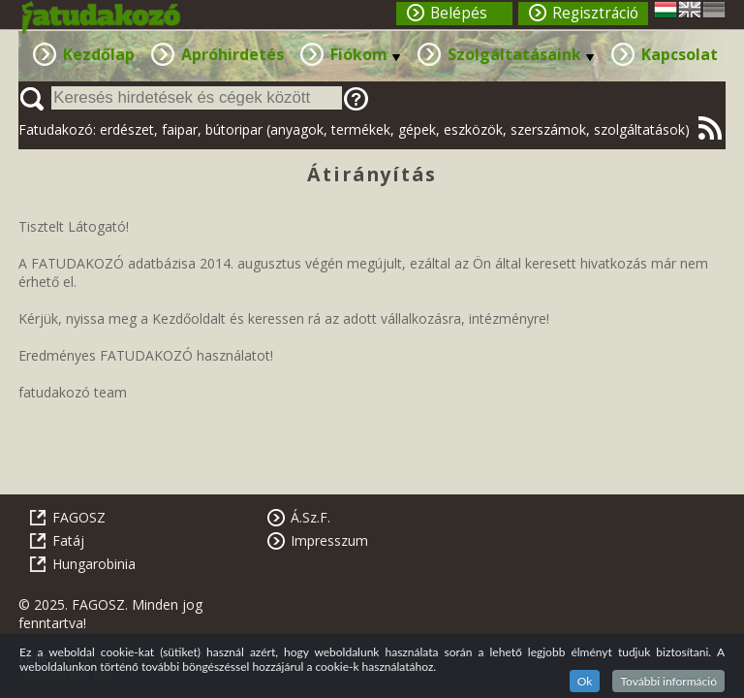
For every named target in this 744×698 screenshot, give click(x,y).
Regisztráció (595, 13)
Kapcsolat (679, 54)
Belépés (458, 13)
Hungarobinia (94, 564)
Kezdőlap (99, 54)
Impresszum (329, 540)
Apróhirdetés (232, 54)
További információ (668, 681)
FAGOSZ (79, 517)
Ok (585, 681)
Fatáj (68, 540)
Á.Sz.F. (310, 517)
